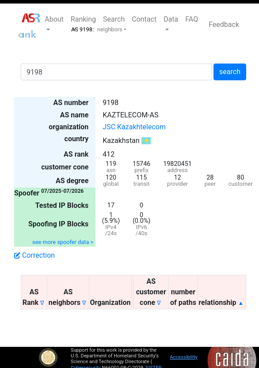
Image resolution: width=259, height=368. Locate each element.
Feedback (224, 24)
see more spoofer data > (62, 242)
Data (171, 19)
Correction (34, 255)
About (54, 19)
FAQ (191, 19)
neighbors (109, 29)
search (229, 72)
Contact (144, 19)
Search (114, 19)
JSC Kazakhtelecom (134, 127)
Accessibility (184, 357)
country (77, 139)
